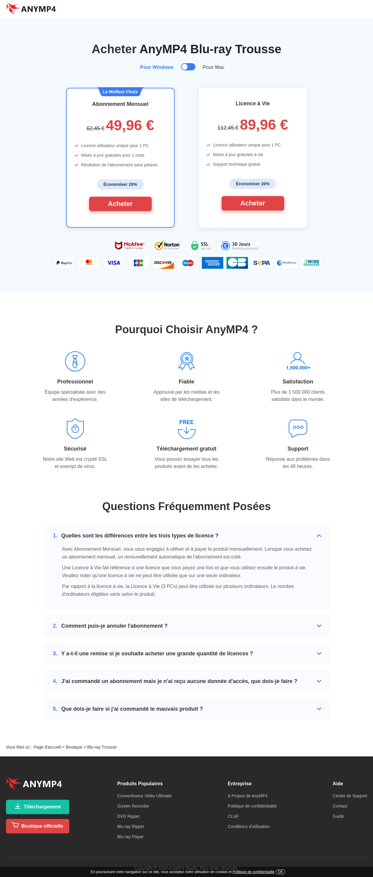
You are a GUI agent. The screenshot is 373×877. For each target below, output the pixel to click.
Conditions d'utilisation (248, 826)
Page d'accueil (47, 747)
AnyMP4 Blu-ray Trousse (210, 49)
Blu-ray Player (130, 836)
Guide (338, 816)
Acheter (120, 204)
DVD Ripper (128, 816)
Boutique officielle (37, 825)
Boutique (74, 747)
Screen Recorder (133, 806)
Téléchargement (37, 806)
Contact (340, 806)
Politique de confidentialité (252, 806)
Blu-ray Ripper (130, 826)
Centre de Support (350, 795)
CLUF (233, 816)
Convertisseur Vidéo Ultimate (144, 795)
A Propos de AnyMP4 (247, 795)
